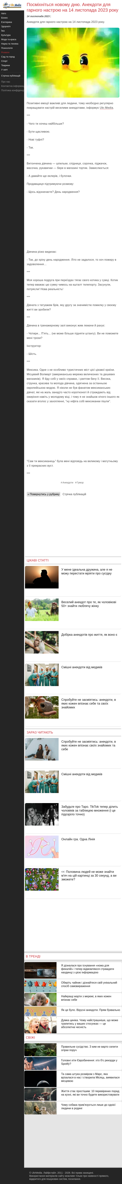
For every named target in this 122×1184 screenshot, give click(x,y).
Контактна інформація (13, 86)
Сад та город (8, 56)
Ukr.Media (106, 107)
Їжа (3, 30)
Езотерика (6, 22)
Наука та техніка (9, 43)
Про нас (5, 81)
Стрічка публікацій (74, 494)
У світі (4, 69)
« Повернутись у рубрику (43, 494)
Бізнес (4, 17)
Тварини (5, 65)
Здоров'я (6, 26)
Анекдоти (68, 482)
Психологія (7, 48)
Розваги (5, 52)
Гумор (80, 482)
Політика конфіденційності (16, 90)
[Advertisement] (73, 222)
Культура (6, 35)
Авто (3, 13)
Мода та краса (8, 39)
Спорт (4, 61)
